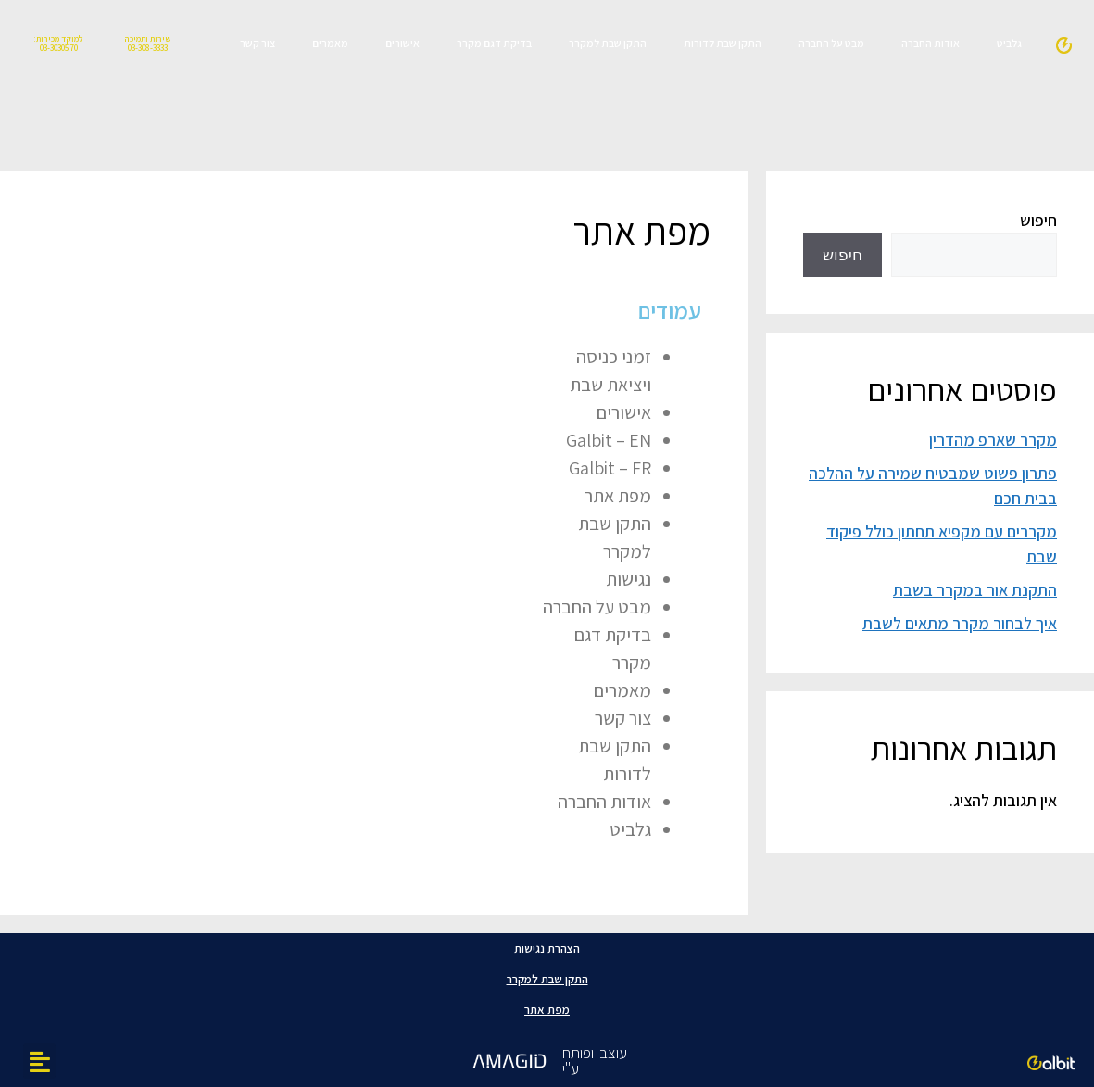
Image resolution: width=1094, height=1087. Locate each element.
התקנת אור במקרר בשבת (975, 589)
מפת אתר (618, 496)
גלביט (1009, 43)
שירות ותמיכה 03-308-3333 (147, 42)
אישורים (402, 43)
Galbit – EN (608, 440)
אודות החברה (930, 43)
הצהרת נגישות (547, 948)
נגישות (628, 579)
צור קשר (257, 43)
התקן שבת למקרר (608, 43)
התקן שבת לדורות (722, 43)
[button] (39, 1061)
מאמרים (330, 43)
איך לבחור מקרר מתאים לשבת (959, 623)
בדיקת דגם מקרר (494, 43)
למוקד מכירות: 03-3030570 (58, 42)
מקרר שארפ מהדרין (993, 439)
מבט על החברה (831, 43)
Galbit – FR (610, 468)
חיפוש (1038, 220)
